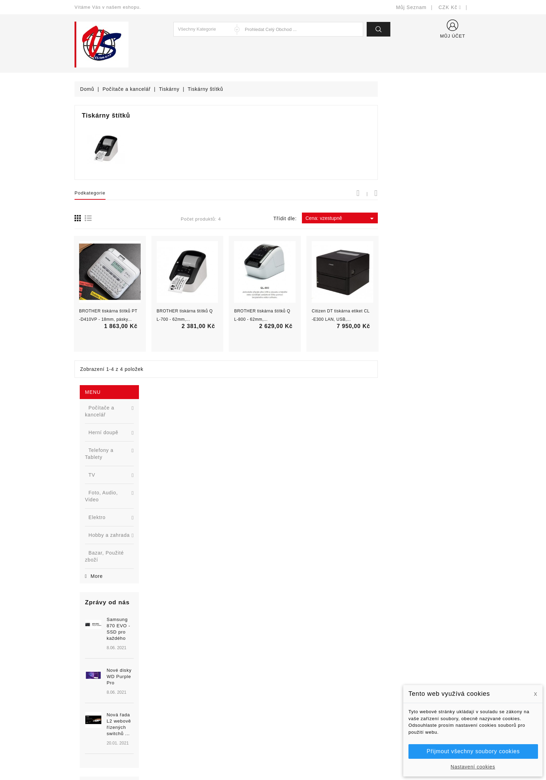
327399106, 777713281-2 (113, 701)
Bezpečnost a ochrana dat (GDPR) (318, 670)
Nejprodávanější (195, 680)
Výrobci (185, 691)
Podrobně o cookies (301, 701)
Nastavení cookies (473, 767)
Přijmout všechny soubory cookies (473, 751)
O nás (285, 691)
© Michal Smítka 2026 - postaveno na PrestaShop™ (273, 756)
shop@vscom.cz (102, 712)
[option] (116, 347)
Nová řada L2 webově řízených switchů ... (128, 374)
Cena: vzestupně (434, 218)
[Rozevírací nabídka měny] (449, 7)
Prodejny (288, 732)
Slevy (183, 659)
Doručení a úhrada (300, 659)
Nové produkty (193, 670)
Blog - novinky (193, 701)
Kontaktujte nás (296, 712)
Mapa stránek (294, 722)
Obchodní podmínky (301, 680)
